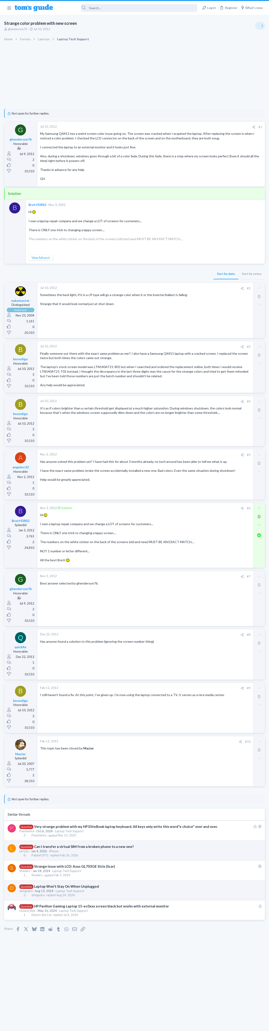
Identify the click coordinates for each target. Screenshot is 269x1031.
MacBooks (211, 356)
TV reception (220, 321)
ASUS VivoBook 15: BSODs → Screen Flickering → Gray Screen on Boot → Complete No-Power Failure (233, 294)
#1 (186, 127)
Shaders (25, 898)
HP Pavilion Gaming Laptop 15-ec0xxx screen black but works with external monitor (102, 933)
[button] (9, 8)
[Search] (128, 8)
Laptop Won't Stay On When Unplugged (67, 914)
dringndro (26, 918)
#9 (174, 710)
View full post (41, 262)
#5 (174, 473)
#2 (174, 292)
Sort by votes (177, 278)
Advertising (85, 1024)
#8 (174, 657)
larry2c (24, 878)
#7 (174, 599)
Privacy (146, 1024)
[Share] (179, 127)
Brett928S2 (38, 209)
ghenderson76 (18, 29)
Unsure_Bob (28, 938)
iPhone (54, 878)
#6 (174, 526)
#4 (174, 419)
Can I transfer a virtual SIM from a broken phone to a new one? (84, 874)
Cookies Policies (117, 1024)
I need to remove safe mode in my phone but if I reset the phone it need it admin (233, 369)
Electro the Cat (42, 942)
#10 (173, 764)
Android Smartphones (218, 387)
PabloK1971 (40, 882)
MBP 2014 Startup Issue (228, 343)
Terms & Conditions (178, 1024)
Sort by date (152, 278)
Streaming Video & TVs (219, 409)
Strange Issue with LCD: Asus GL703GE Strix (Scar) (75, 894)
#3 (174, 351)
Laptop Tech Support (69, 858)
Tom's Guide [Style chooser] (231, 1005)
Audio (208, 280)
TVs (206, 334)
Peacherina (27, 858)
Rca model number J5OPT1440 (233, 396)
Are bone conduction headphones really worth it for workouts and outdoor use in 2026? (232, 263)
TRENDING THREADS (210, 249)
